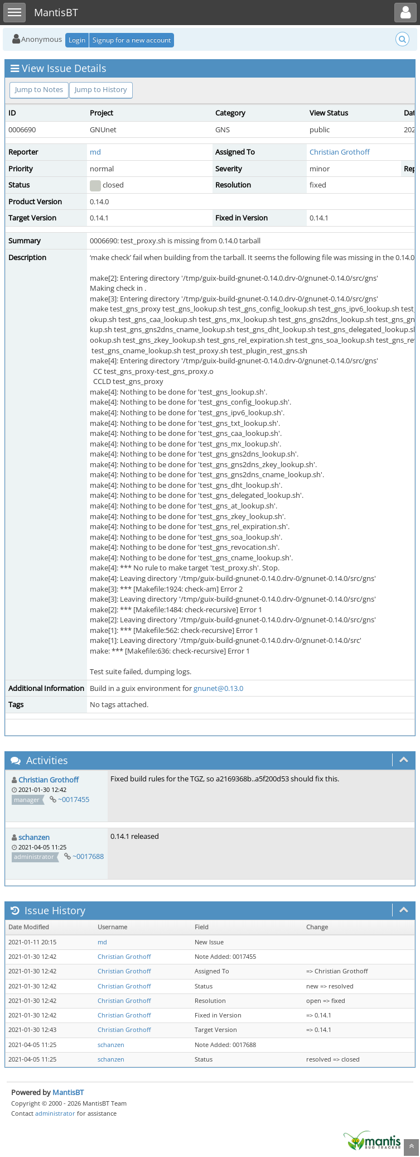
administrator (55, 1113)
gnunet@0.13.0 (218, 688)
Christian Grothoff (340, 152)
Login (77, 40)
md (95, 152)
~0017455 (73, 799)
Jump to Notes (39, 89)
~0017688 (88, 856)
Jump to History (101, 89)
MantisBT (68, 1092)
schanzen (34, 837)
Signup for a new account (132, 40)
